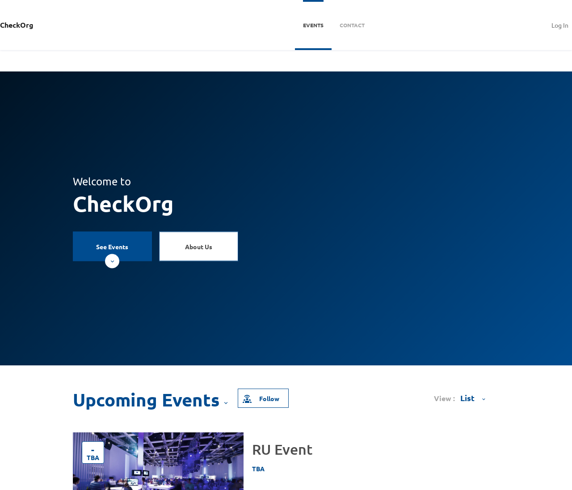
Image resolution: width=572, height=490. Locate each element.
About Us (198, 247)
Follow (260, 398)
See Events (112, 252)
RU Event (282, 449)
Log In (559, 25)
